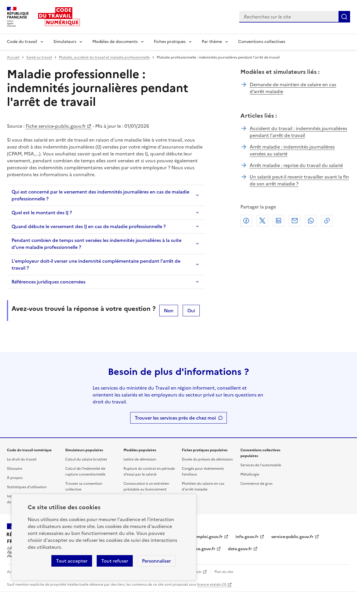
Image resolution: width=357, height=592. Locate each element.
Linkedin (278, 220)
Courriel (294, 220)
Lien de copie (327, 220)
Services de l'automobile (260, 465)
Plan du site (223, 571)
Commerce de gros (256, 483)
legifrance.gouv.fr (197, 549)
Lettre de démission (140, 459)
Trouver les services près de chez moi (175, 417)
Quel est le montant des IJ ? (42, 212)
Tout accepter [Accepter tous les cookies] (71, 560)
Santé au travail (39, 57)
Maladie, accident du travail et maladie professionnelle (104, 57)
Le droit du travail (21, 459)
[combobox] (289, 16)
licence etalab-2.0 (211, 584)
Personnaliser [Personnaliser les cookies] (156, 560)
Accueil (13, 57)
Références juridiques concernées (48, 281)
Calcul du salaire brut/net (86, 459)
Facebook (246, 220)
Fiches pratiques (170, 42)
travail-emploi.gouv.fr (201, 537)
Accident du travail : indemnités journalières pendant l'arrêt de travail (298, 132)
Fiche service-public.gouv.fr (56, 126)
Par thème (212, 42)
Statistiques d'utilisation (26, 487)
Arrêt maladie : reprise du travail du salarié (296, 165)
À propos (15, 477)
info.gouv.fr (247, 537)
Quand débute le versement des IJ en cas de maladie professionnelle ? (89, 226)
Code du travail (22, 42)
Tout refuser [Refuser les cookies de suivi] (114, 560)
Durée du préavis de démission (207, 459)
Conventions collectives (261, 42)
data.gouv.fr (240, 549)
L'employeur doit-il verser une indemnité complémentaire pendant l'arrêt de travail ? (96, 264)
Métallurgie (249, 474)
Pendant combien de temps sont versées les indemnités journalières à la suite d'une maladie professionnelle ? (97, 244)
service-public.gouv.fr (292, 537)
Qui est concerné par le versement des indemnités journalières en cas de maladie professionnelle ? (100, 195)
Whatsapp (311, 220)
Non (168, 310)
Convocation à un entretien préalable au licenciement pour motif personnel (146, 489)
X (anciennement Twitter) (262, 220)
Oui (191, 310)
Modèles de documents (115, 42)
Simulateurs (64, 42)
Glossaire (14, 468)
